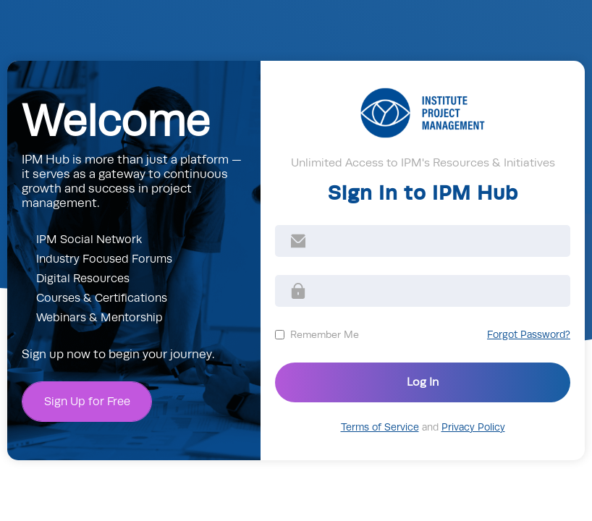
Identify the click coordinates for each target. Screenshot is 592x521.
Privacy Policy (473, 427)
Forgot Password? (528, 335)
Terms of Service (380, 427)
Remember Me (324, 334)
